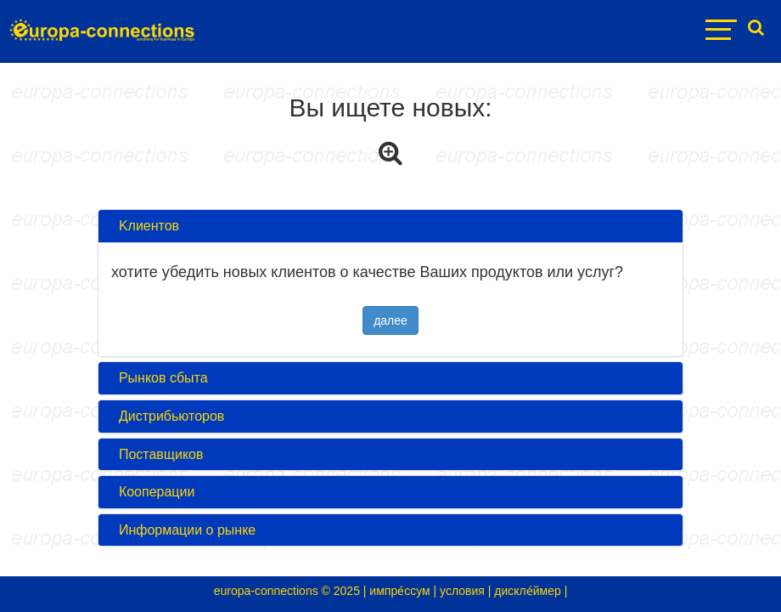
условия (462, 591)
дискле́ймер (527, 591)
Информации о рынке (183, 530)
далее (390, 320)
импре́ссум (399, 591)
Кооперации (152, 491)
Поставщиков (157, 454)
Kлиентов (145, 225)
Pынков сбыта (159, 378)
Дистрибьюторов (167, 416)
